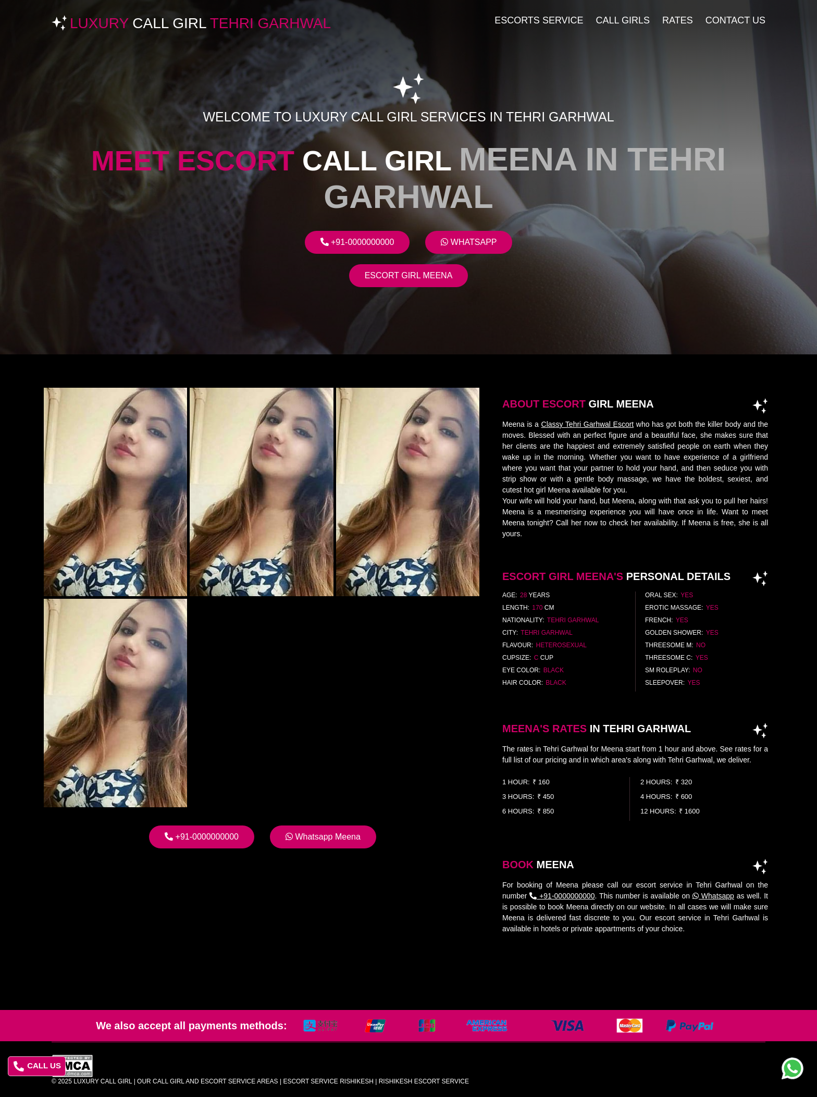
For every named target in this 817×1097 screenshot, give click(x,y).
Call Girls (623, 20)
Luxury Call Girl (102, 1081)
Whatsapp (469, 242)
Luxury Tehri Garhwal (200, 23)
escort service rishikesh (328, 1081)
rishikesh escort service (424, 1081)
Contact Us (735, 20)
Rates (677, 20)
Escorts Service (538, 20)
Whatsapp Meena (323, 836)
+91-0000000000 (357, 242)
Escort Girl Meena (409, 275)
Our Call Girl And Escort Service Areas (207, 1081)
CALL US (37, 1066)
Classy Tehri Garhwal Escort (587, 424)
